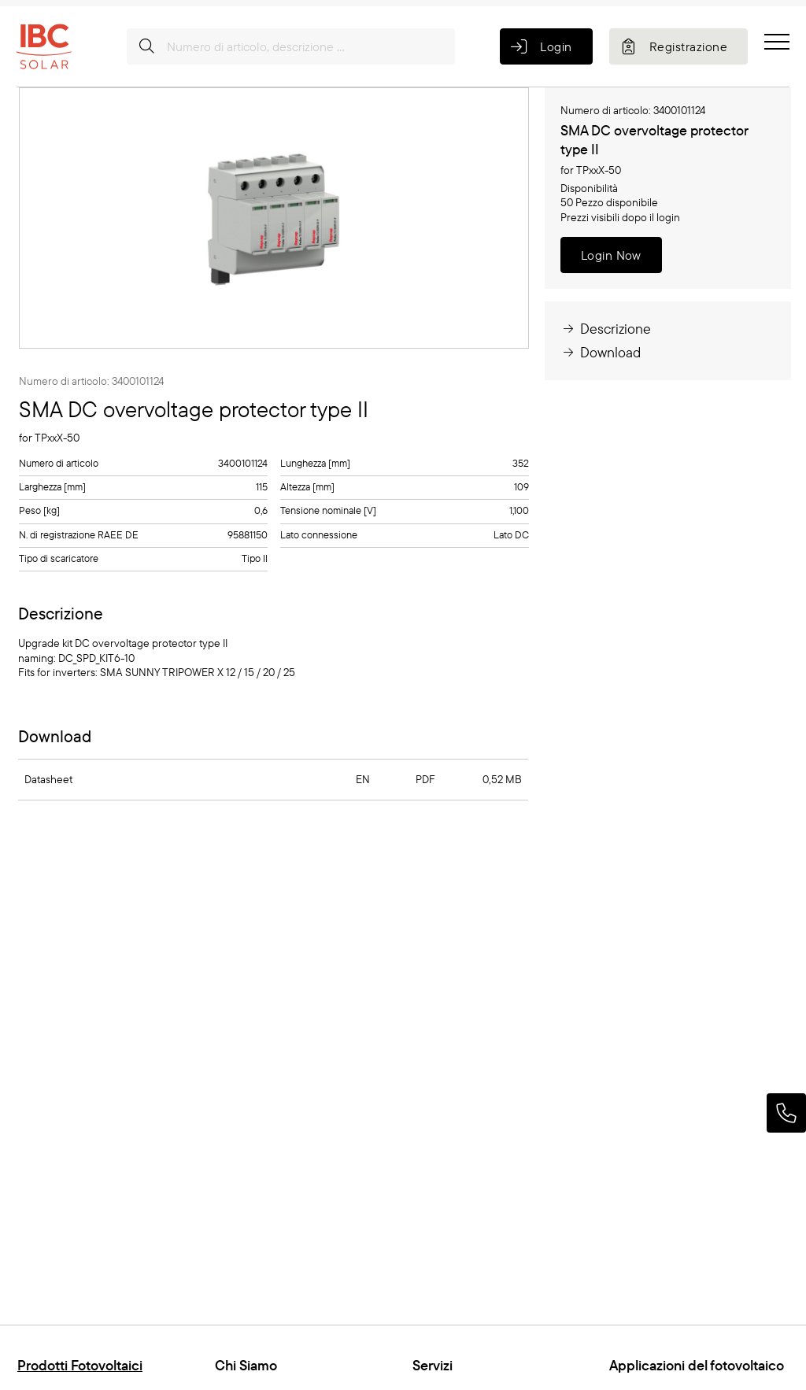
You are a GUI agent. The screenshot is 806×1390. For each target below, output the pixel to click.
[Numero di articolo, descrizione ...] (291, 46)
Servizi (432, 1365)
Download (600, 352)
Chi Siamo (246, 1365)
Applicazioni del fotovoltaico (696, 1365)
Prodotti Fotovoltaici (79, 1365)
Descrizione (605, 329)
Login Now (611, 255)
